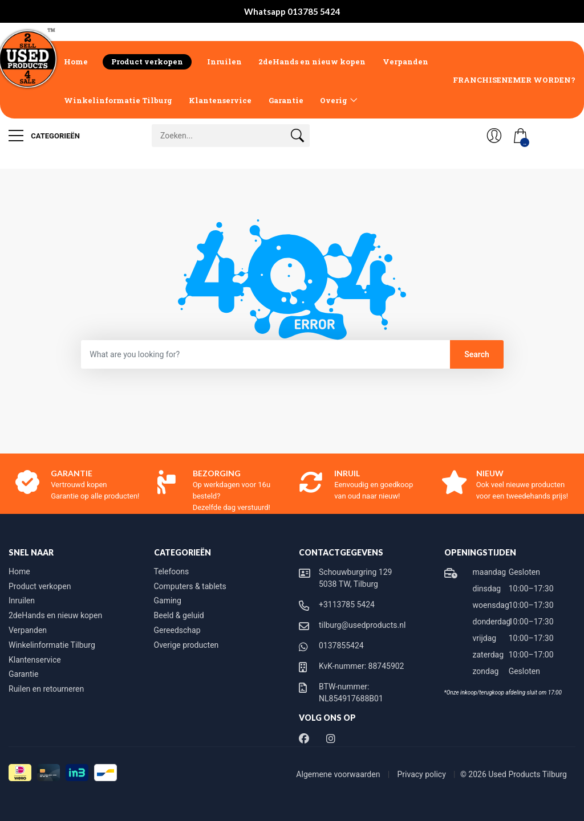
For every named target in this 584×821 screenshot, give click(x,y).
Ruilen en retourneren (46, 688)
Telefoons (171, 571)
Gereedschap (177, 630)
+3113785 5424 (347, 604)
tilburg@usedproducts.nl (362, 625)
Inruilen (224, 61)
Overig (333, 100)
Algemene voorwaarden (339, 774)
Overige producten (186, 645)
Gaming (167, 600)
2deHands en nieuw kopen (312, 61)
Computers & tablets (190, 586)
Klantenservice (220, 100)
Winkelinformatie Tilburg (118, 100)
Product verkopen (147, 61)
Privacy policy (423, 774)
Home (76, 61)
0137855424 (341, 645)
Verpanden (405, 61)
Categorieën (44, 136)
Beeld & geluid (179, 615)
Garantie (286, 100)
